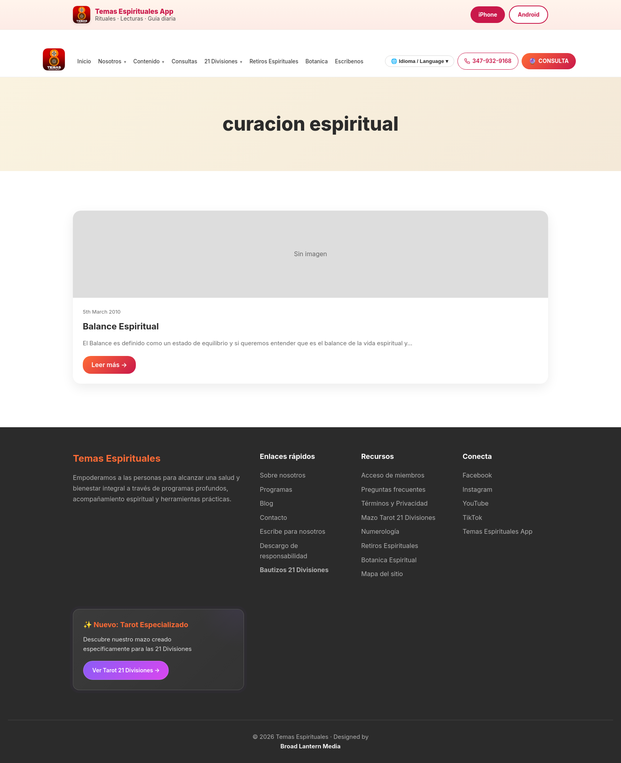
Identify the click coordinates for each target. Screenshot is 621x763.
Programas (276, 489)
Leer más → (109, 365)
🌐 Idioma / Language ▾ (419, 61)
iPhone (487, 14)
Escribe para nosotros (292, 531)
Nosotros (110, 61)
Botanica (316, 61)
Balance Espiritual (121, 326)
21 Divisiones (221, 61)
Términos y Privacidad (394, 503)
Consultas (184, 61)
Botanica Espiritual (389, 560)
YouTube (476, 503)
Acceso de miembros (393, 475)
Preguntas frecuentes (393, 489)
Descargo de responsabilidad (283, 551)
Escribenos (349, 61)
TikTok (472, 517)
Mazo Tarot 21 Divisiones (398, 517)
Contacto (273, 517)
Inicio (84, 61)
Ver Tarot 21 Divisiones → (126, 670)
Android (528, 14)
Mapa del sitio (382, 574)
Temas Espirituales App (498, 531)
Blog (266, 503)
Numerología (380, 531)
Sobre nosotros (282, 475)
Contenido (146, 61)
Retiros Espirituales (274, 61)
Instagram (477, 489)
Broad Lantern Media (310, 746)
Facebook (477, 475)
